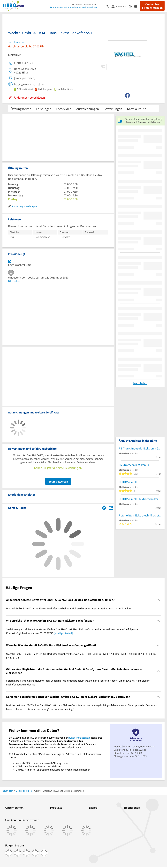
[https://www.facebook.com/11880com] (8, 853)
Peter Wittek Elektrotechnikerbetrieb (140, 515)
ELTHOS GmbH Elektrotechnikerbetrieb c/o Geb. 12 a (140, 499)
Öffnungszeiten (21, 109)
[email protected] (63, 633)
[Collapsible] (158, 600)
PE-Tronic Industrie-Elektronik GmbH (140, 448)
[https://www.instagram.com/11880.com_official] (17, 853)
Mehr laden (140, 383)
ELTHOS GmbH (128, 482)
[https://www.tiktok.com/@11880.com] (26, 853)
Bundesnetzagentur (79, 737)
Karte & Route (136, 109)
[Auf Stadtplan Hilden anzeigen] (111, 507)
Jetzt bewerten (58, 481)
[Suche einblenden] (108, 6)
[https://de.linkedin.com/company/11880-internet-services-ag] (35, 853)
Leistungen (43, 109)
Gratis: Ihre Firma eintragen (152, 6)
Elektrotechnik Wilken (132, 465)
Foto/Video (63, 109)
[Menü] (137, 6)
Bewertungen (113, 109)
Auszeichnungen (87, 109)
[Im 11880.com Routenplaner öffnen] (104, 507)
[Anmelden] (120, 6)
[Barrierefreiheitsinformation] (131, 6)
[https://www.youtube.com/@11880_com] (44, 853)
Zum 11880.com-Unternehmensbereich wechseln (74, 7)
